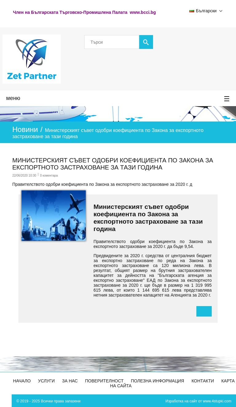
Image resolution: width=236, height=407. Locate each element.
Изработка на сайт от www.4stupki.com (198, 401)
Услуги (46, 380)
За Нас (70, 380)
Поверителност (104, 380)
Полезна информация (157, 380)
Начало (22, 380)
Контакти (202, 380)
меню (118, 99)
